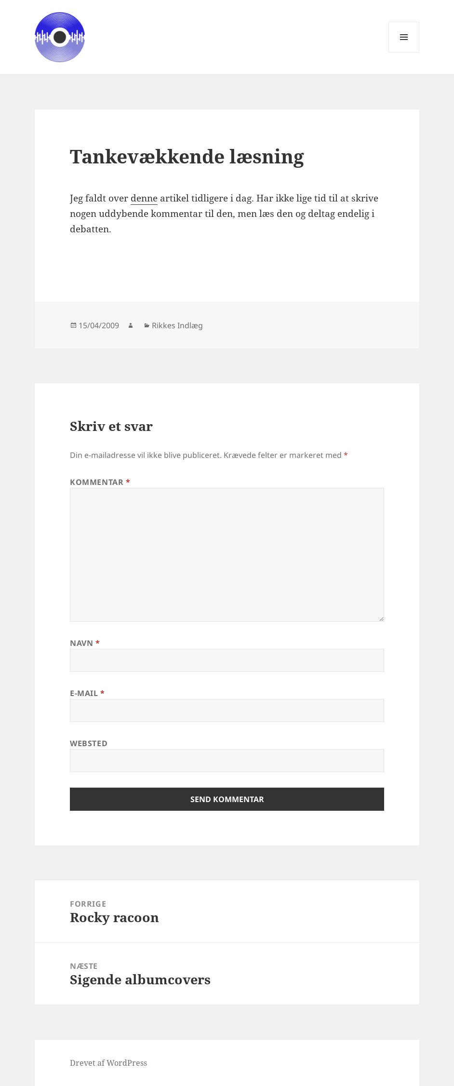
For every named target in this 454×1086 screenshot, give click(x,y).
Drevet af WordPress (108, 1063)
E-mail (87, 693)
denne (144, 198)
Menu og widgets (404, 52)
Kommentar (100, 482)
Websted (88, 743)
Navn (85, 643)
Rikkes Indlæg (177, 325)
